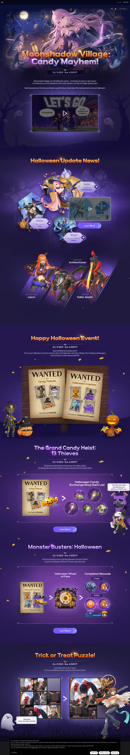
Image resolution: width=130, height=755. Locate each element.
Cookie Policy (34, 747)
